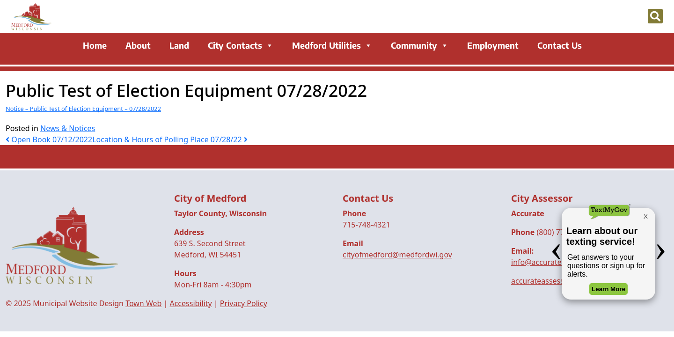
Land (179, 46)
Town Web (143, 303)
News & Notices (67, 128)
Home (95, 46)
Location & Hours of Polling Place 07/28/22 (170, 139)
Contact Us (559, 46)
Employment (493, 46)
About (138, 46)
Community (419, 46)
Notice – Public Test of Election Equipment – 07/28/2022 (83, 108)
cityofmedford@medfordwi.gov (397, 254)
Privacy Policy (243, 303)
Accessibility (190, 303)
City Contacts (240, 46)
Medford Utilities (332, 46)
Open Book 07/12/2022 (49, 139)
